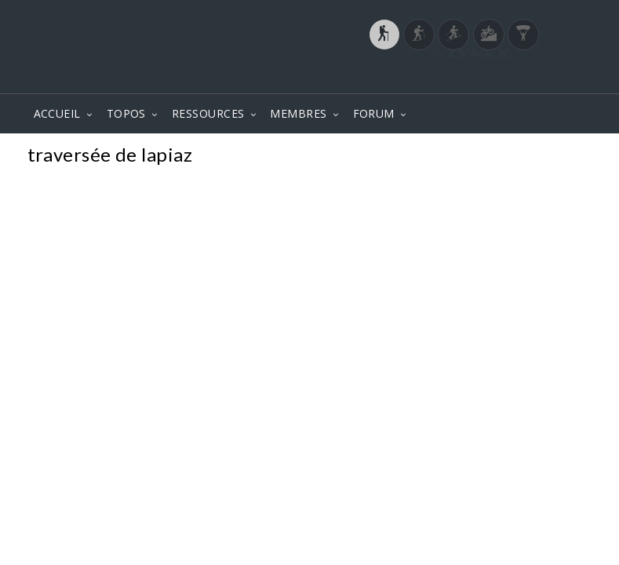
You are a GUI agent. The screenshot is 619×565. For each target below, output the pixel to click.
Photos (562, 157)
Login (510, 78)
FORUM (374, 113)
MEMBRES (298, 113)
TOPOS (126, 113)
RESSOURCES (208, 113)
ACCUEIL (57, 113)
